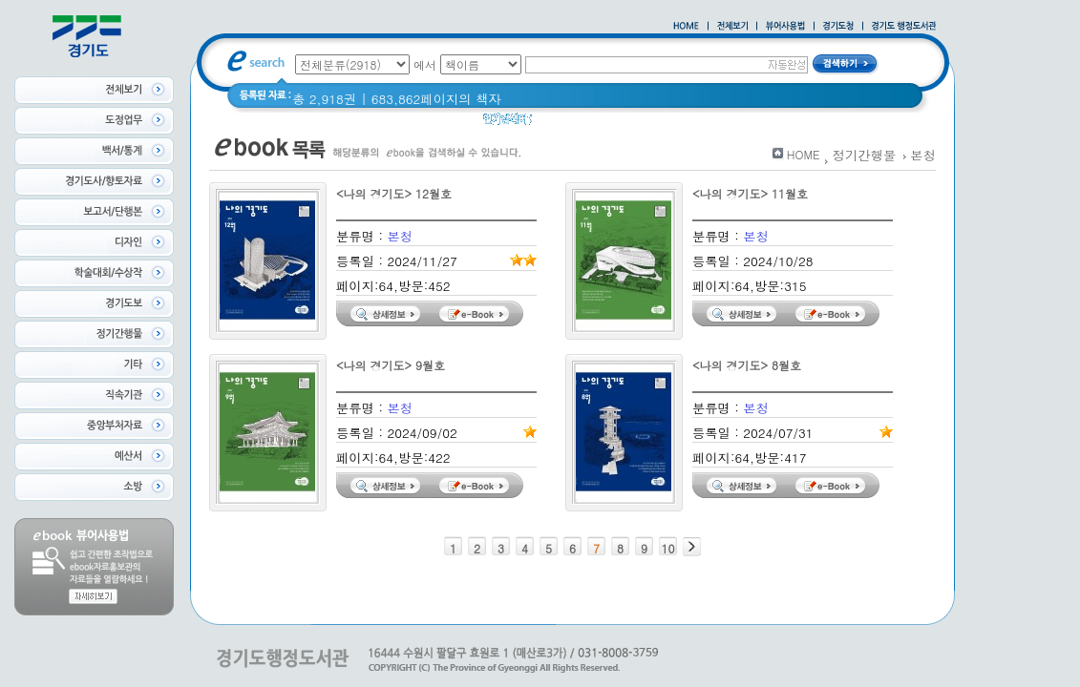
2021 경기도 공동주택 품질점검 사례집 (696, 123)
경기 (557, 123)
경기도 (843, 123)
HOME (803, 154)
